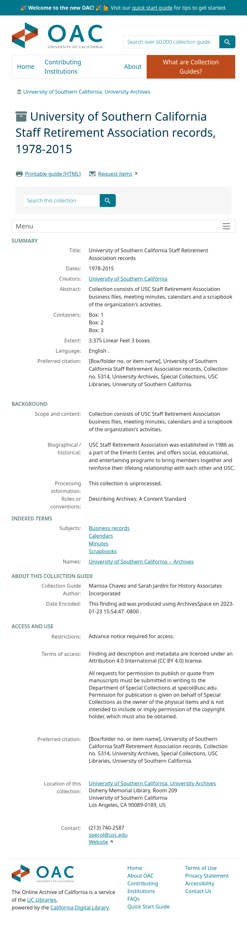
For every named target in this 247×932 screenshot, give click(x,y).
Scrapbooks (103, 551)
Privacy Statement (207, 875)
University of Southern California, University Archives (86, 91)
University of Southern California (128, 278)
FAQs (133, 898)
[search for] (171, 41)
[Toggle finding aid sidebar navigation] (123, 226)
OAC (57, 36)
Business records (109, 528)
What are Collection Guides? (191, 67)
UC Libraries (41, 899)
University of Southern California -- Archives (141, 561)
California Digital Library (79, 907)
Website (98, 841)
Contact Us (198, 891)
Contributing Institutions (63, 67)
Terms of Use (201, 867)
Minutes (98, 543)
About (133, 66)
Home (25, 66)
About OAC (140, 875)
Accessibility (199, 883)
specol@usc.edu (108, 834)
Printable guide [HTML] (53, 173)
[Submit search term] (227, 41)
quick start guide (152, 7)
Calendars (101, 535)
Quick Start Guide (148, 906)
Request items (115, 173)
